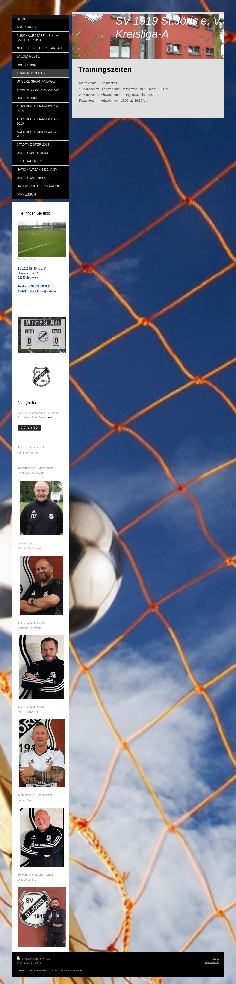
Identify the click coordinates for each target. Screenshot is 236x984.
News (49, 417)
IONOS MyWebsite (63, 970)
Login (216, 958)
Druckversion (27, 958)
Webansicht (212, 962)
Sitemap (45, 958)
